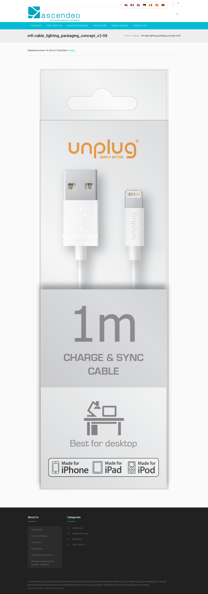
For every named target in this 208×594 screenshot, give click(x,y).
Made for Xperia (158, 581)
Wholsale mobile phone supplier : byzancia (42, 563)
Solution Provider (80, 533)
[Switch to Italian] (151, 5)
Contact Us (79, 581)
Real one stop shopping (88, 585)
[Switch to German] (144, 5)
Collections (77, 528)
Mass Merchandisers (37, 585)
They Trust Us (78, 544)
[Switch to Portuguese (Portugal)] (163, 5)
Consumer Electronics (64, 581)
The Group (77, 539)
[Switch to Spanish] (157, 5)
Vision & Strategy (39, 536)
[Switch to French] (132, 5)
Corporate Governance (41, 555)
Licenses (146, 581)
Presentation (37, 529)
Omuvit (50, 585)
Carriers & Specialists (43, 581)
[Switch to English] (126, 5)
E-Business (111, 581)
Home (127, 36)
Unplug (135, 36)
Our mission (36, 542)
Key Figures (36, 548)
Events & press (124, 581)
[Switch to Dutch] (138, 5)
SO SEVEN (105, 585)
